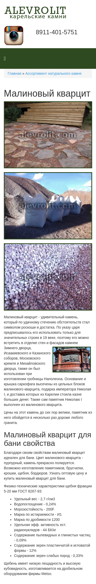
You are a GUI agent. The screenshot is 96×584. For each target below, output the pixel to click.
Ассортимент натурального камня (53, 73)
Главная (14, 73)
